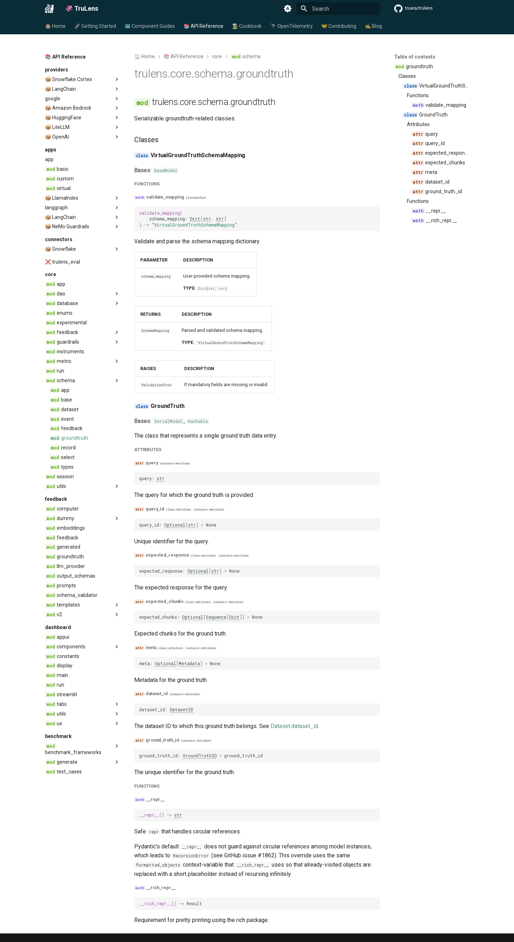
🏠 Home (55, 26)
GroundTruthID (200, 755)
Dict (195, 218)
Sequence (216, 617)
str (207, 218)
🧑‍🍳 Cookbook (247, 26)
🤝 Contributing (338, 26)
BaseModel (165, 170)
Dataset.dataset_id (294, 726)
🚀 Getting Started (95, 26)
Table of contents (414, 57)
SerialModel (168, 421)
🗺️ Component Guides (150, 26)
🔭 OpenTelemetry (291, 26)
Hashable (198, 421)
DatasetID (181, 709)
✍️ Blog (373, 26)
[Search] (338, 8)
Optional (174, 525)
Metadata (189, 663)
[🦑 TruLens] (49, 8)
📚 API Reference (203, 26)
